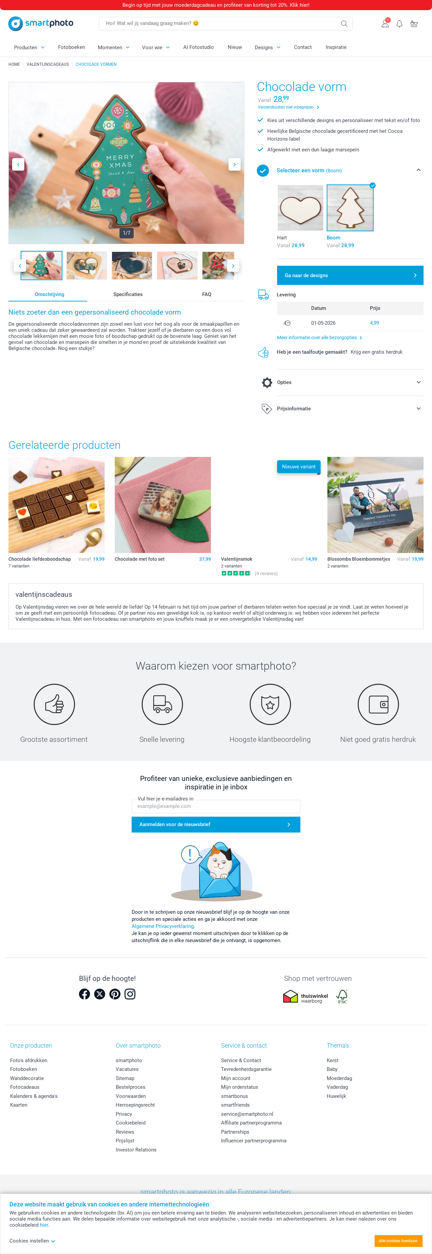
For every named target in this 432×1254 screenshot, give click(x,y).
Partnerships (235, 1132)
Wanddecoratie (27, 1078)
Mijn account (235, 1078)
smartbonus (234, 1096)
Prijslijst (125, 1141)
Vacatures (127, 1069)
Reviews (125, 1132)
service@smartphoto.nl (247, 1114)
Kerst (333, 1060)
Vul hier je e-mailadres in (165, 799)
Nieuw (235, 47)
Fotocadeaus (24, 1087)
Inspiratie (336, 47)
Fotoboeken (71, 47)
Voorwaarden (131, 1096)
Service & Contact (241, 1060)
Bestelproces (130, 1087)
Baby (332, 1069)
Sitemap (125, 1078)
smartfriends (235, 1105)
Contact (303, 47)
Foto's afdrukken (28, 1060)
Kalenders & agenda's (34, 1096)
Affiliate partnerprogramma (251, 1123)
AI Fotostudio (198, 47)
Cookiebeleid (130, 1123)
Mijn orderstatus (239, 1087)
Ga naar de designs (306, 275)
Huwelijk (336, 1096)
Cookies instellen (32, 1241)
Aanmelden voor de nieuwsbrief (174, 824)
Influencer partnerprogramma (254, 1141)
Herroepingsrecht (135, 1105)
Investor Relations (136, 1150)
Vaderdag (337, 1087)
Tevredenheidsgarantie (246, 1069)
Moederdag (339, 1078)
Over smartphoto (138, 1045)
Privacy (124, 1114)
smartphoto (129, 1060)
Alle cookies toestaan (398, 1240)
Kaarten (18, 1105)
